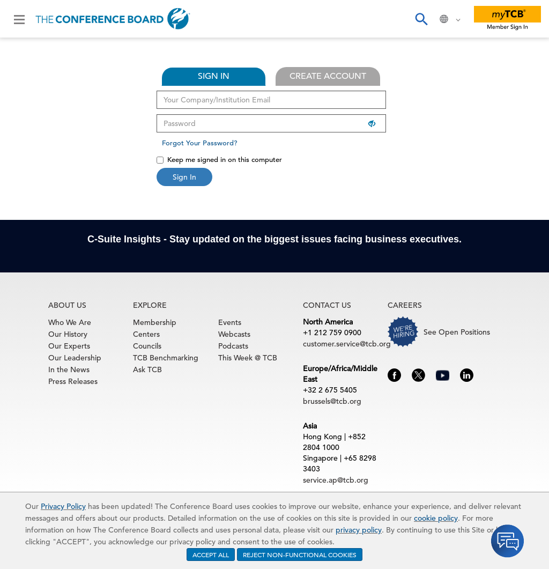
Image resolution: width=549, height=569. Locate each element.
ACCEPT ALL (210, 554)
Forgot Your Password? (200, 142)
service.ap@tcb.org (335, 480)
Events (229, 322)
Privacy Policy (63, 506)
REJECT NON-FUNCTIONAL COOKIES (300, 554)
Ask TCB (147, 369)
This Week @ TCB (247, 358)
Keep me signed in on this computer (219, 159)
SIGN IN (213, 76)
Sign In (184, 177)
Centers (146, 334)
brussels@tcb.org (332, 401)
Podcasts (233, 346)
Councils (147, 346)
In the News (69, 369)
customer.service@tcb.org (347, 344)
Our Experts (69, 346)
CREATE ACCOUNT (328, 76)
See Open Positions (457, 332)
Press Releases (73, 381)
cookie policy (436, 518)
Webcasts (234, 334)
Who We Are (69, 322)
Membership (154, 322)
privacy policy (359, 530)
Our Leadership (74, 358)
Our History (67, 334)
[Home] (112, 18)
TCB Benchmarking (165, 358)
